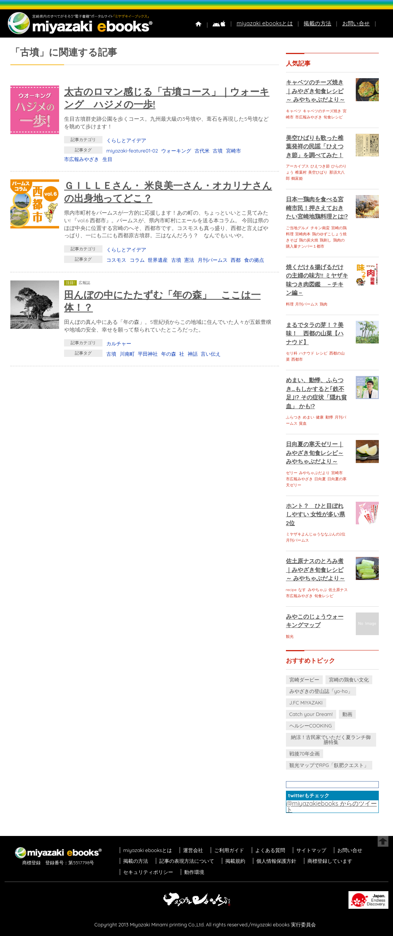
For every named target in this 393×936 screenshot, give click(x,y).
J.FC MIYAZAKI (306, 703)
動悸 (329, 417)
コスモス (116, 260)
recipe (291, 589)
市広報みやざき (81, 159)
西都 (236, 260)
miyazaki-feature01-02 (132, 151)
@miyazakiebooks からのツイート (331, 806)
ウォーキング (176, 151)
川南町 (127, 354)
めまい (308, 417)
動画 (347, 714)
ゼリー (291, 472)
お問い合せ (356, 23)
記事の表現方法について (186, 861)
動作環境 (194, 872)
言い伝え (211, 354)
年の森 (168, 354)
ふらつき (293, 417)
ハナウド (306, 353)
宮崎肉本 (302, 234)
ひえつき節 (320, 166)
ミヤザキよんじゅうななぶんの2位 (316, 534)
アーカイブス (297, 166)
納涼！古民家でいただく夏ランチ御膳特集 (331, 739)
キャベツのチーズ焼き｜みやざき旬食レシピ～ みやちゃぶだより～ (315, 91)
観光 (290, 636)
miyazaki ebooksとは (264, 23)
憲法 (189, 260)
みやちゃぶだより (314, 472)
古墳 (218, 151)
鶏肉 (323, 304)
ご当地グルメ (297, 227)
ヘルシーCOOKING (310, 726)
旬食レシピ (333, 117)
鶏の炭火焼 (308, 240)
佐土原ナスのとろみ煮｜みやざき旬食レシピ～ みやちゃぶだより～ (315, 569)
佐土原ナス (338, 589)
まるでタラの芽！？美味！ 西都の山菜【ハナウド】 (314, 333)
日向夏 (320, 478)
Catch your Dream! (311, 714)
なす (302, 589)
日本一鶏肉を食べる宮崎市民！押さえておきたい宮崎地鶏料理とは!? (317, 207)
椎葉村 (301, 172)
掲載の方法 (317, 23)
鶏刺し (325, 240)
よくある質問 (270, 850)
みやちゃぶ (317, 589)
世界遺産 (158, 260)
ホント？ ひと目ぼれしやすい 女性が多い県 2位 (315, 514)
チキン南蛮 (320, 227)
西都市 (297, 359)
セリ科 (291, 353)
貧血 (303, 423)
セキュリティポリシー (148, 872)
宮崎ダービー (304, 680)
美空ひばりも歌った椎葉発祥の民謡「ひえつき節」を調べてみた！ (314, 146)
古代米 (202, 151)
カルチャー (118, 343)
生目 (107, 159)
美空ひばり (317, 172)
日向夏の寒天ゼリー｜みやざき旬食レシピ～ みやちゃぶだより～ (314, 452)
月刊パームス (213, 260)
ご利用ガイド (229, 850)
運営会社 (193, 850)
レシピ (321, 353)
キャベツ (293, 110)
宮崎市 (233, 151)
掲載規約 (235, 861)
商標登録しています (329, 861)
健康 (320, 417)
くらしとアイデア (126, 140)
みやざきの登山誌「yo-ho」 (321, 691)
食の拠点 (254, 260)
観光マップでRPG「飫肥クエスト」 (329, 765)
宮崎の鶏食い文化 (349, 680)
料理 (290, 304)
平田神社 (148, 354)
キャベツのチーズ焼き (322, 110)
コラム (137, 260)
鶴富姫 (297, 178)
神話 (193, 354)
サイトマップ (311, 850)
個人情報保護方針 (276, 861)
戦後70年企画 (304, 753)
